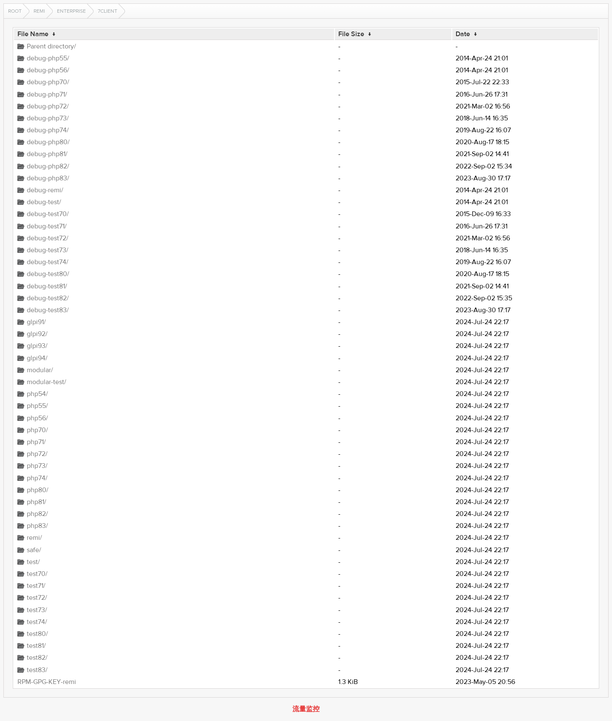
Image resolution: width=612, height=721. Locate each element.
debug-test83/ (48, 310)
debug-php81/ (47, 154)
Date (463, 34)
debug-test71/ (47, 226)
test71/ (36, 585)
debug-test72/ (47, 238)
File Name (32, 34)
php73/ (37, 466)
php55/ (37, 406)
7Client (107, 11)
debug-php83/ (48, 178)
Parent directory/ (51, 46)
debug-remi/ (45, 190)
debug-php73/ (48, 118)
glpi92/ (37, 334)
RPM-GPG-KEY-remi (46, 682)
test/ (33, 562)
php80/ (37, 490)
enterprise (71, 11)
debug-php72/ (48, 106)
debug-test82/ (48, 298)
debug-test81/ (47, 286)
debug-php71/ (47, 94)
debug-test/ (44, 202)
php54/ (37, 394)
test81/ (36, 645)
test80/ (37, 634)
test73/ (37, 610)
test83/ (37, 670)
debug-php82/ (48, 166)
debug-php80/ (48, 142)
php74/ (37, 478)
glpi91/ (36, 322)
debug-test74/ (47, 262)
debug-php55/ (48, 58)
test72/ (37, 597)
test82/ (37, 657)
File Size (351, 34)
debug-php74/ (48, 130)
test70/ (37, 574)
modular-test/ (46, 382)
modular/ (40, 370)
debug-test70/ (48, 214)
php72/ (37, 454)
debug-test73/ (47, 250)
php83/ (37, 526)
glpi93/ (37, 346)
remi (39, 11)
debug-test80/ (48, 274)
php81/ (36, 502)
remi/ (34, 537)
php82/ (37, 514)
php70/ (37, 430)
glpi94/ (37, 358)
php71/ (36, 442)
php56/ (37, 418)
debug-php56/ (48, 70)
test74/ (37, 622)
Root (15, 11)
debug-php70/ (48, 82)
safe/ (34, 550)
